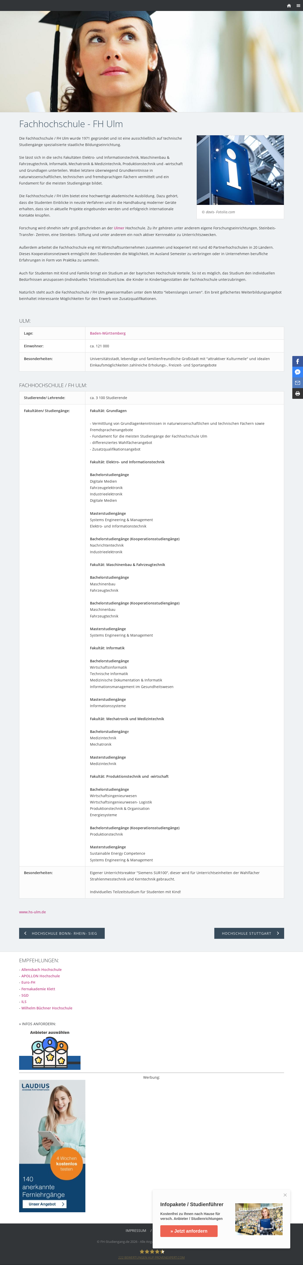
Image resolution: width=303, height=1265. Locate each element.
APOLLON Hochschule (40, 975)
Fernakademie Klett (38, 988)
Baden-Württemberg (108, 333)
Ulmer (119, 228)
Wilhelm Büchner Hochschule (46, 1008)
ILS (24, 1001)
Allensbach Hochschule (41, 969)
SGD (25, 995)
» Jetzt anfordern (188, 1231)
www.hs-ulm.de (32, 912)
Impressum (136, 1230)
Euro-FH (28, 982)
